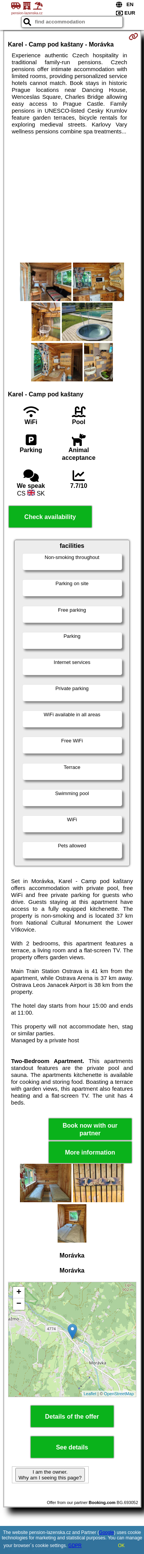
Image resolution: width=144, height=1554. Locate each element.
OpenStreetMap (119, 1393)
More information (90, 1152)
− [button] (18, 1304)
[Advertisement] (72, 199)
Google (106, 1532)
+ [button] (18, 1292)
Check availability (50, 517)
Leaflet (90, 1393)
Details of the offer (72, 1416)
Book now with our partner (90, 1129)
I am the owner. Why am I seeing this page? (49, 1475)
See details (72, 1447)
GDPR (75, 1545)
